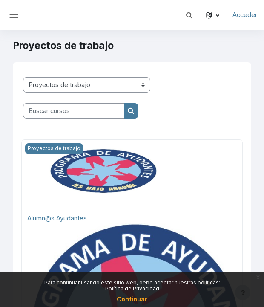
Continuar (132, 299)
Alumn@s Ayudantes (57, 218)
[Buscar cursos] (73, 111)
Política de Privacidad (132, 288)
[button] (189, 15)
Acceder (244, 15)
